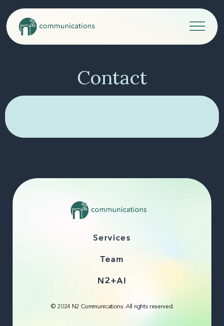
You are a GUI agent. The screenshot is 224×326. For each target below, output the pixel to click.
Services (112, 238)
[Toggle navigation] (198, 25)
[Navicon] (197, 28)
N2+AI (112, 281)
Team (112, 260)
